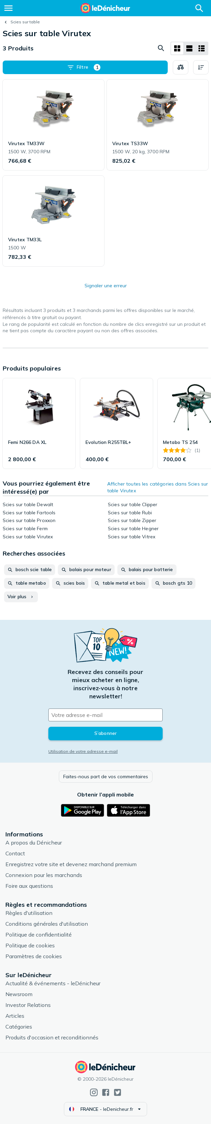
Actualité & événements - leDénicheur (52, 983)
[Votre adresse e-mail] (105, 715)
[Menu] (8, 8)
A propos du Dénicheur (33, 842)
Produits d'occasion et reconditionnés (51, 1037)
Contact (15, 853)
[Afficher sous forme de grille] (177, 48)
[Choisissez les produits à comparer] (180, 67)
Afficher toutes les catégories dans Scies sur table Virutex (157, 487)
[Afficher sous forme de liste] (189, 48)
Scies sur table (25, 21)
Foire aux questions (29, 885)
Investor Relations (28, 1005)
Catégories (18, 1026)
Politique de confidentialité (38, 934)
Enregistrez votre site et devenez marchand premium (71, 864)
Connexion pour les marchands (43, 875)
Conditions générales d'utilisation (46, 923)
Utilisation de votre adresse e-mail (83, 751)
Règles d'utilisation (28, 912)
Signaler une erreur (106, 286)
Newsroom (18, 994)
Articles (14, 1015)
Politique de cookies (30, 945)
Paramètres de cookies (33, 956)
